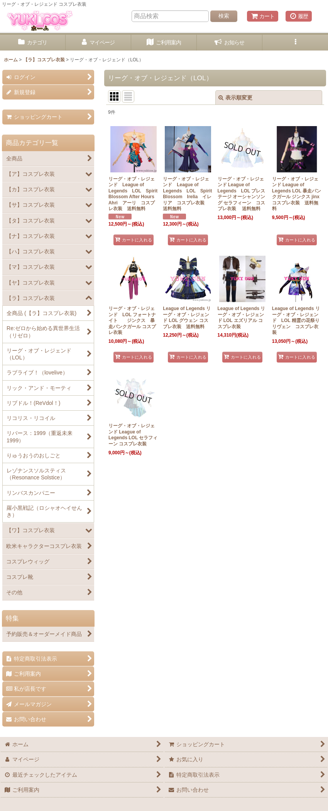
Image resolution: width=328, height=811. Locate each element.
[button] (295, 43)
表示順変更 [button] (235, 97)
